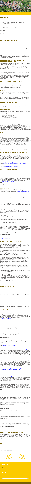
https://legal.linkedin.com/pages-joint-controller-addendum (11, 369)
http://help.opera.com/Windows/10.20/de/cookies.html (10, 166)
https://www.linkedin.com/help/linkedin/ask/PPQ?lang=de (11, 376)
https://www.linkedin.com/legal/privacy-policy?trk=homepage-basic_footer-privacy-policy (15, 349)
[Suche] (28, 478)
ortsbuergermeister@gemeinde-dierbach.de (16, 106)
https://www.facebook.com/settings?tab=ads (19, 347)
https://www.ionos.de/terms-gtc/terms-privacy (6, 181)
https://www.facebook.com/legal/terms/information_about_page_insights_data (13, 368)
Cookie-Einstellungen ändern (5, 469)
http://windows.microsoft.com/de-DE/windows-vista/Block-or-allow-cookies (16, 160)
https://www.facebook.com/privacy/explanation (9, 345)
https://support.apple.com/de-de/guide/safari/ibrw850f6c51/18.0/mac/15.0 (13, 162)
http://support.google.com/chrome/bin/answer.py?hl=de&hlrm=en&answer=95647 (15, 163)
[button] (28, 13)
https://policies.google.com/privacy (5, 238)
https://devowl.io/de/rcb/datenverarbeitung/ (23, 191)
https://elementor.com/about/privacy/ (5, 318)
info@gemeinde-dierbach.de (4, 34)
